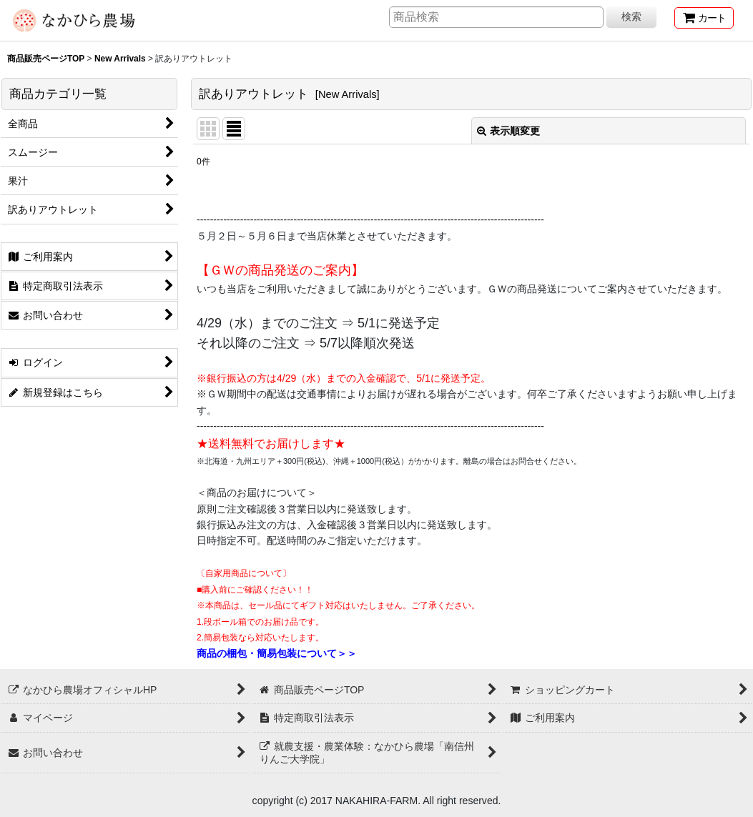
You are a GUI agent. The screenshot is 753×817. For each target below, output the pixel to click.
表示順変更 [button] (508, 131)
